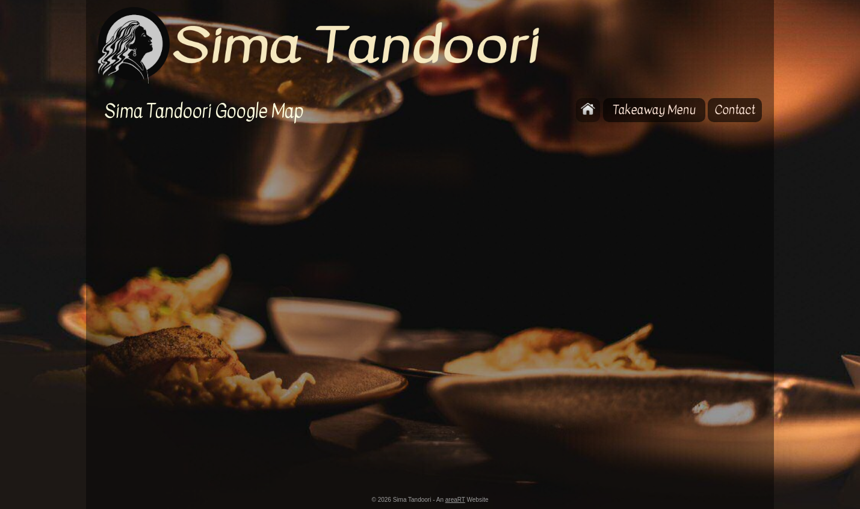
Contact (734, 110)
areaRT (455, 499)
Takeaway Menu (654, 110)
